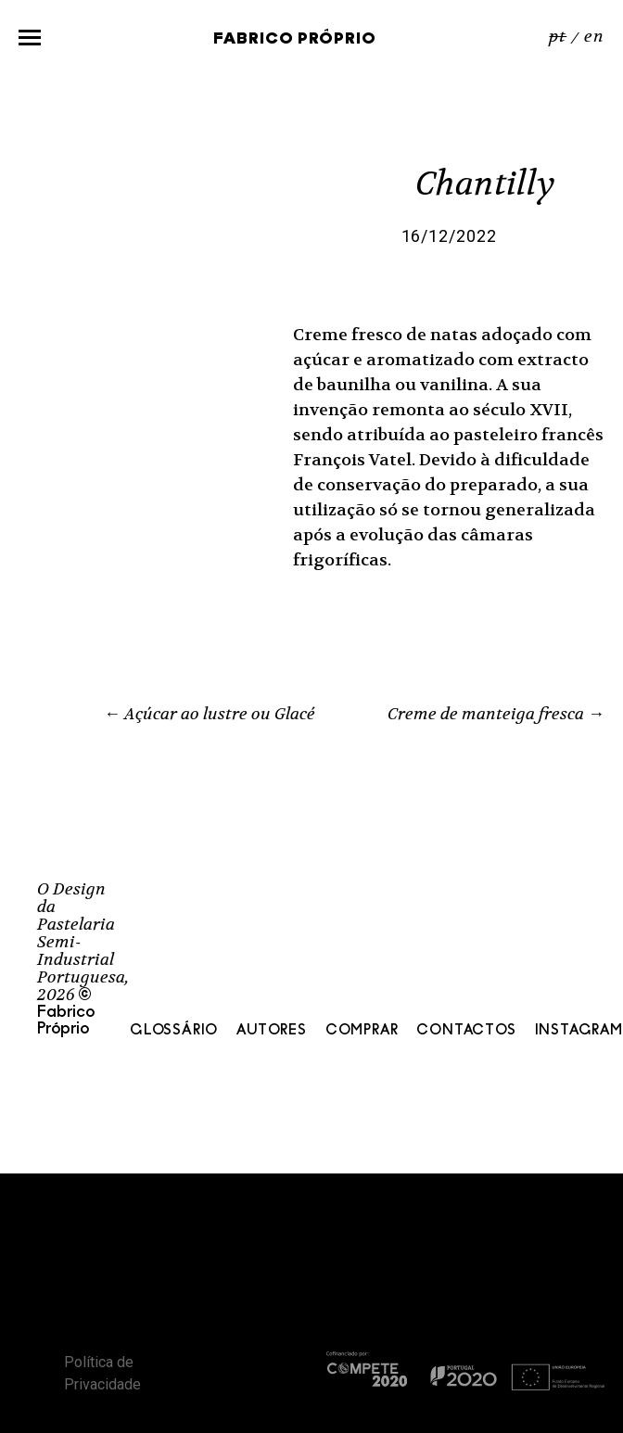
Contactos (465, 1030)
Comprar (362, 1030)
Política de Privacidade (102, 1373)
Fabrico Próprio (294, 39)
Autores (271, 1030)
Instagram (579, 1030)
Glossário (174, 1030)
